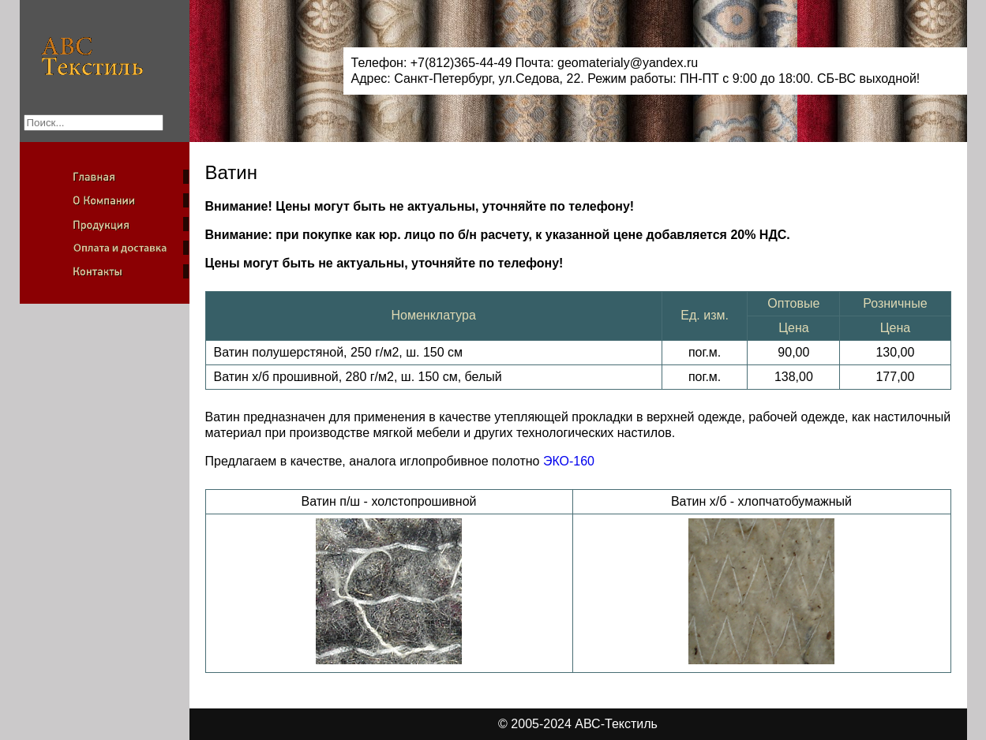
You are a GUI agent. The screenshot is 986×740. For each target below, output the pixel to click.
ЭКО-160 (568, 461)
